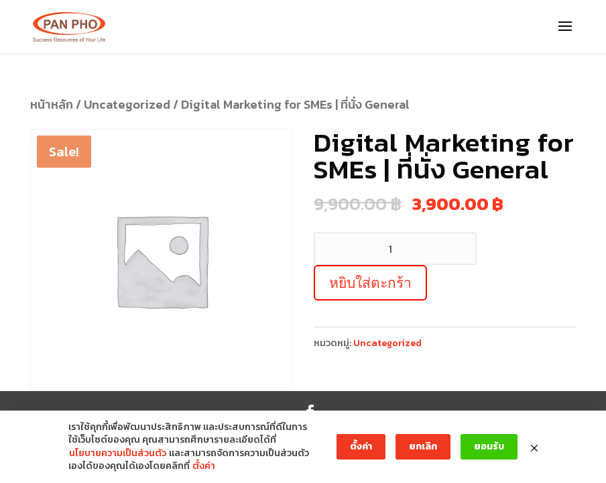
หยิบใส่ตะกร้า (370, 282)
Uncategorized (127, 104)
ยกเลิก (423, 446)
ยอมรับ (489, 446)
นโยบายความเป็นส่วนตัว (117, 453)
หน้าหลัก (51, 104)
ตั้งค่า (203, 466)
